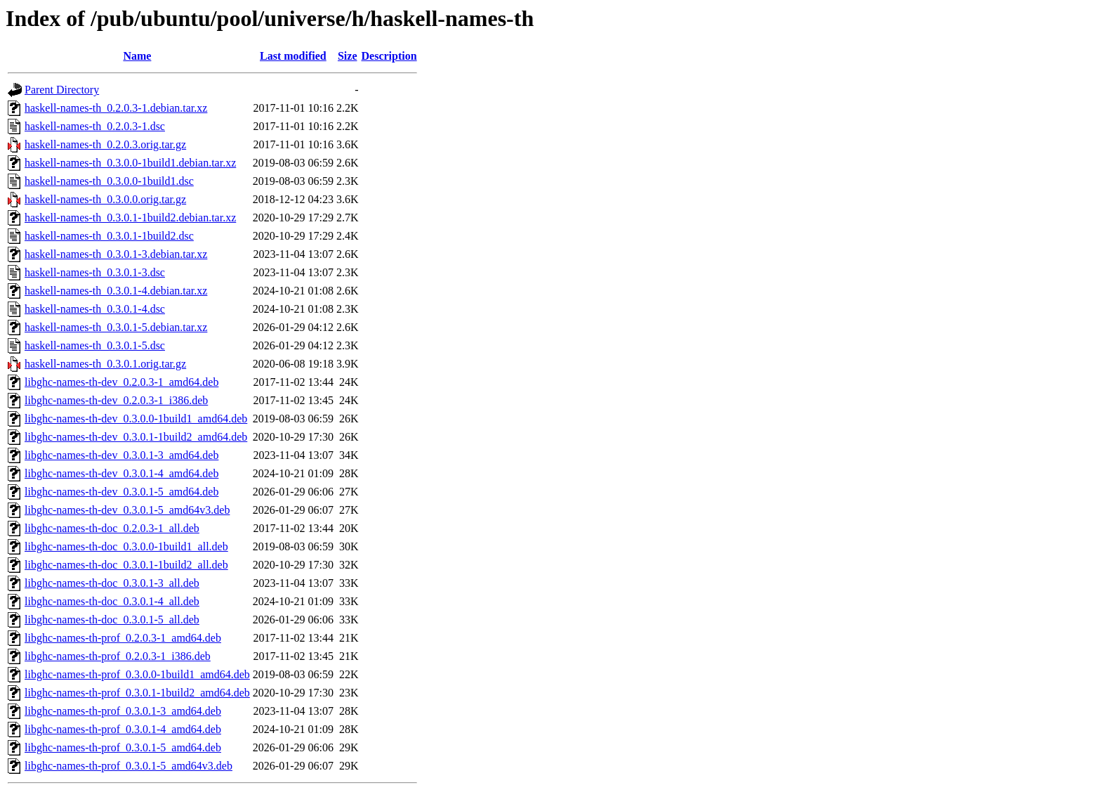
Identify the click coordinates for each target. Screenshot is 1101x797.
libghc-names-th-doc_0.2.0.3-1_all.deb (112, 528)
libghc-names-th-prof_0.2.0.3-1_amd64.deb (123, 638)
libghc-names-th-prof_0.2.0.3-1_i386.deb (118, 656)
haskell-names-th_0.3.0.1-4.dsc (95, 309)
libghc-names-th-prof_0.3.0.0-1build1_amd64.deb (137, 674)
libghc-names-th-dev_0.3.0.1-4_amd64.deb (121, 473)
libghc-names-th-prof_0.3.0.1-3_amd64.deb (123, 711)
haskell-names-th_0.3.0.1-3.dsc (95, 272)
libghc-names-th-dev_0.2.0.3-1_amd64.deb (121, 382)
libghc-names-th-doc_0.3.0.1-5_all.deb (112, 620)
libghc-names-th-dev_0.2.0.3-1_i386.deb (116, 400)
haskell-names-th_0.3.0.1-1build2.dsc (109, 236)
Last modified (293, 56)
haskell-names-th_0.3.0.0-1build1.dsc (109, 181)
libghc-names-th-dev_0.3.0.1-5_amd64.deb (121, 492)
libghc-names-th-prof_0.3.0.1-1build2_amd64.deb (137, 693)
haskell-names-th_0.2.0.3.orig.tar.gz (105, 144)
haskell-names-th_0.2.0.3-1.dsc (95, 126)
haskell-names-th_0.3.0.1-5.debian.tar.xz (116, 327)
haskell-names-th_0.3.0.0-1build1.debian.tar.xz (130, 163)
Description (389, 56)
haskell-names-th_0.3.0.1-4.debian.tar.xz (116, 291)
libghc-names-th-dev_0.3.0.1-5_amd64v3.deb (127, 510)
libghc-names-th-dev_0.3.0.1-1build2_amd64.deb (136, 437)
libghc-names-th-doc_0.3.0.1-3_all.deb (112, 583)
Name (137, 56)
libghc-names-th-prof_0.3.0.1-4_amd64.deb (123, 729)
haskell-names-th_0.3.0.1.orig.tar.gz (105, 364)
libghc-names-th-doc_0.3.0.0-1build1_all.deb (126, 546)
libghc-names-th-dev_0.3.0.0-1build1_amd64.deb (136, 419)
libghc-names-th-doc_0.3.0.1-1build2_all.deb (126, 565)
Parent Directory (62, 90)
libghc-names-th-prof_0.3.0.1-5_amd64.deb (123, 747)
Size (347, 56)
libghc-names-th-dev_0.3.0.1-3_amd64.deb (121, 455)
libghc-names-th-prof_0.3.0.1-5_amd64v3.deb (128, 766)
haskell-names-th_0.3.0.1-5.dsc (95, 345)
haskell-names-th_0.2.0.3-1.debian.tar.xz (116, 108)
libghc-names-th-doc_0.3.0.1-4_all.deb (112, 601)
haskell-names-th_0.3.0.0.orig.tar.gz (105, 199)
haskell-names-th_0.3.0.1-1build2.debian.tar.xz (130, 217)
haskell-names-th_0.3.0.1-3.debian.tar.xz (116, 254)
